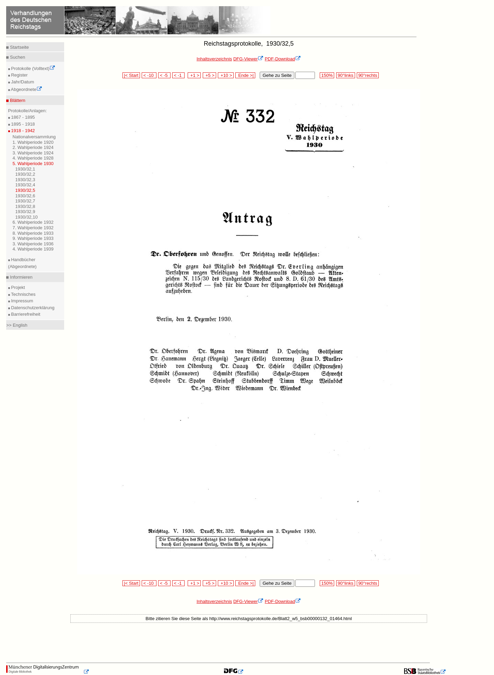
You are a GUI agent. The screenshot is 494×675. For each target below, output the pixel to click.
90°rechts (367, 75)
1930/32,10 (26, 217)
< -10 (149, 75)
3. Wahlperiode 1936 (33, 243)
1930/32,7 (25, 200)
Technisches (23, 294)
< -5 (164, 75)
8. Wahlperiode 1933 (33, 233)
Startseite (19, 47)
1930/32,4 (25, 184)
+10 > (225, 75)
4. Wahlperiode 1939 (33, 249)
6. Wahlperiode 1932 (33, 222)
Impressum (21, 300)
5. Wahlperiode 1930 (33, 163)
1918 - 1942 (22, 130)
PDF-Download (283, 58)
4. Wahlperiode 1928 (33, 158)
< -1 (178, 75)
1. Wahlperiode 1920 (33, 142)
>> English (16, 325)
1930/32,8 (25, 206)
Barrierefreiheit (25, 314)
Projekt (17, 287)
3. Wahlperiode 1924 (33, 152)
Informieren (20, 277)
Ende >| (245, 75)
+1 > (194, 75)
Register (19, 75)
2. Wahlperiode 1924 (33, 147)
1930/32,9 (25, 211)
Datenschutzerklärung (32, 307)
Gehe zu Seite (276, 75)
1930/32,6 (25, 195)
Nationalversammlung (34, 136)
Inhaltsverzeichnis (214, 58)
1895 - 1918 (22, 124)
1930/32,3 (25, 179)
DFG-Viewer (248, 58)
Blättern (17, 100)
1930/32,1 (25, 169)
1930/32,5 (25, 190)
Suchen (17, 57)
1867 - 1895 (22, 117)
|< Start (131, 75)
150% (327, 75)
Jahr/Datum (22, 81)
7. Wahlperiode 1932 (33, 227)
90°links (346, 75)
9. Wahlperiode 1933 (33, 238)
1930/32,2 (25, 174)
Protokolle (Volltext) (33, 68)
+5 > (209, 75)
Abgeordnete (26, 89)
